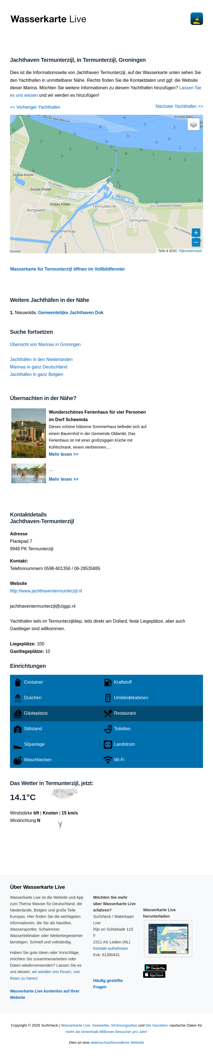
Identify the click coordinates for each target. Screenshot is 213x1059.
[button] (193, 124)
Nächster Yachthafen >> (179, 106)
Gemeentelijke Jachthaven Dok (70, 312)
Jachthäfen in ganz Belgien (36, 374)
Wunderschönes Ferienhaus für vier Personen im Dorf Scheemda (97, 416)
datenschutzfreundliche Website (117, 1042)
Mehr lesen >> (63, 454)
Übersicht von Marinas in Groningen (45, 344)
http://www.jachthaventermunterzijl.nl (46, 591)
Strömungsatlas (124, 1025)
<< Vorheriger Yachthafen (35, 107)
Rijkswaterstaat (190, 251)
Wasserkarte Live (75, 1025)
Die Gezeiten (157, 1025)
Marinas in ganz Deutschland (38, 367)
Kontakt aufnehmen (110, 948)
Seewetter (100, 1025)
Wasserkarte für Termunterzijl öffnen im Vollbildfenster (67, 269)
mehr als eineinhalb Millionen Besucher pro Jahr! (106, 1032)
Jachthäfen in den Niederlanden (41, 359)
